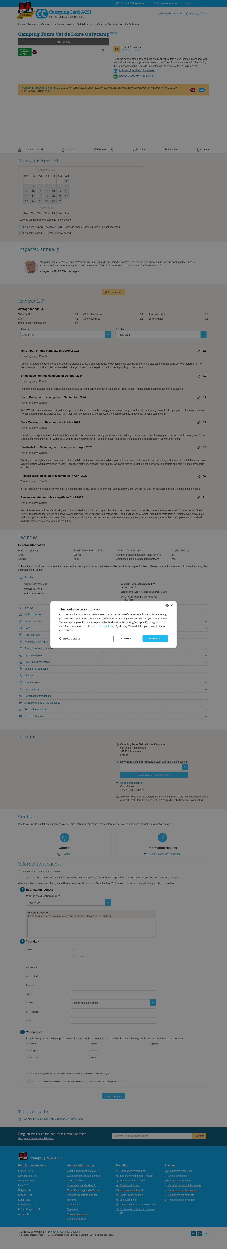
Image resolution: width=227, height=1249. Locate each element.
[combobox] (167, 605)
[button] (69, 638)
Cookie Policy (107, 625)
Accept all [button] (155, 638)
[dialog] (113, 624)
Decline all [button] (126, 638)
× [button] (171, 605)
